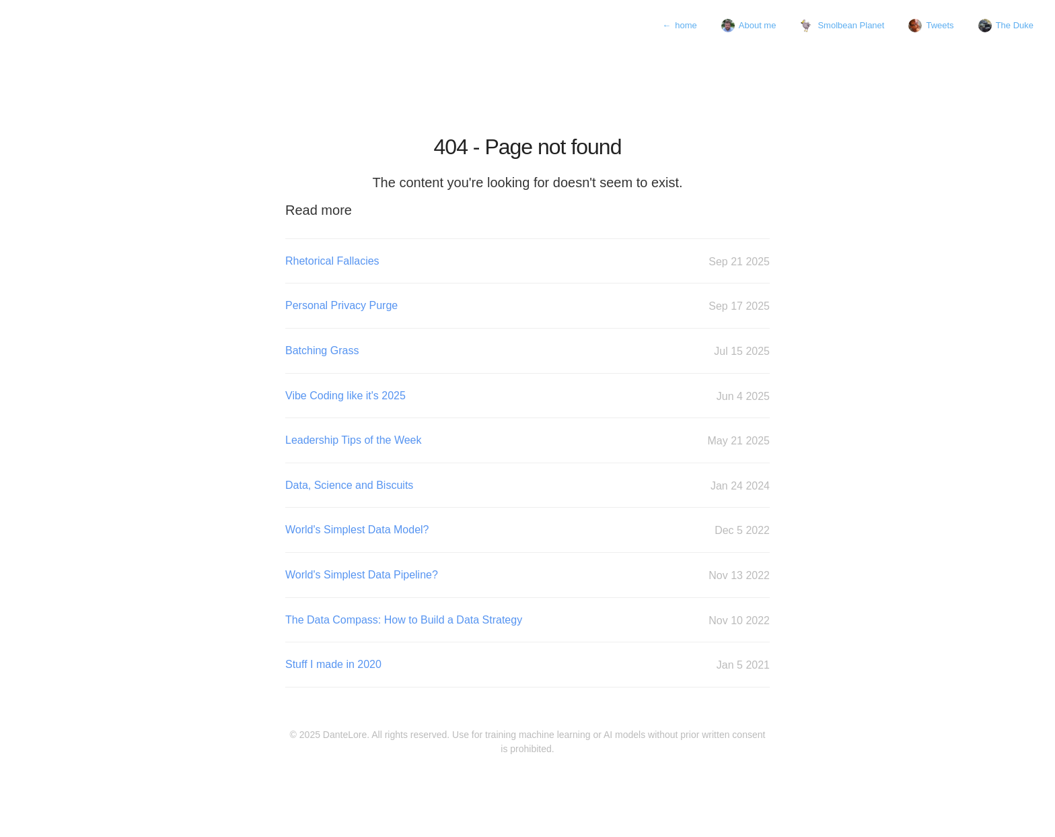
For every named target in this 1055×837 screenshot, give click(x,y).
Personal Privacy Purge (527, 306)
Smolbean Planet (842, 25)
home (679, 26)
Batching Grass (527, 351)
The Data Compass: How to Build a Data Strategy (527, 620)
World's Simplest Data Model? (527, 530)
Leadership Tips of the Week (527, 440)
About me (748, 25)
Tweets (930, 25)
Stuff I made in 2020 (527, 665)
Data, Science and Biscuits (527, 485)
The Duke (1005, 25)
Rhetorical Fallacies (527, 261)
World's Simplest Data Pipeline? (527, 575)
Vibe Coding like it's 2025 (527, 396)
